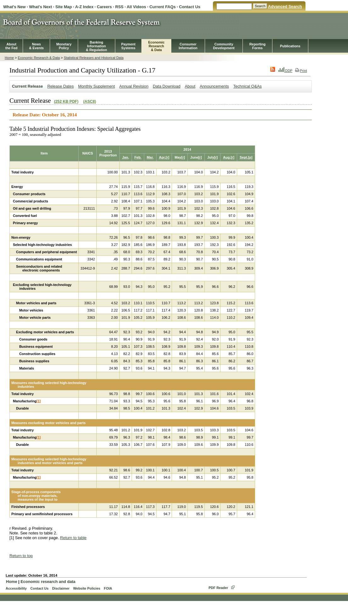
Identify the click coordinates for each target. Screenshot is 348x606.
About (190, 86)
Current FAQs (163, 6)
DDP (285, 71)
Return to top (21, 555)
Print (301, 71)
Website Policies (86, 588)
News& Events (36, 46)
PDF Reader (218, 588)
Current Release (27, 86)
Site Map (63, 6)
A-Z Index (84, 6)
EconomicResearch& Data (156, 46)
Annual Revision (133, 86)
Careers (104, 6)
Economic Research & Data (39, 58)
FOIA (108, 588)
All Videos (136, 6)
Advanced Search (285, 6)
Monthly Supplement (96, 86)
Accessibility (16, 588)
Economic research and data (47, 581)
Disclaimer (60, 588)
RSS (119, 6)
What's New (14, 6)
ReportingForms (257, 46)
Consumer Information (188, 46)
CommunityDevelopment (223, 46)
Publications (290, 46)
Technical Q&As (247, 86)
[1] (39, 401)
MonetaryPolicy (63, 46)
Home (9, 58)
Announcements (214, 86)
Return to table (73, 537)
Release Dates (60, 86)
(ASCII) (89, 101)
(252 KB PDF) (66, 101)
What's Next (40, 6)
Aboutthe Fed (11, 46)
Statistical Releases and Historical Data (93, 58)
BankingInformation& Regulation (96, 46)
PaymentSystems (128, 46)
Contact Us (189, 6)
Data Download (166, 86)
